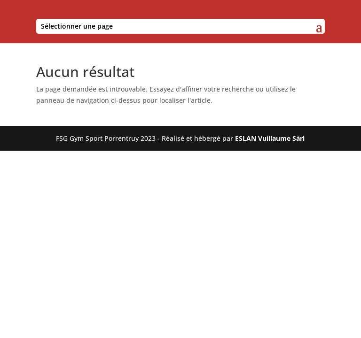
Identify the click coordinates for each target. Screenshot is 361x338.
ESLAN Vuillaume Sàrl (270, 138)
